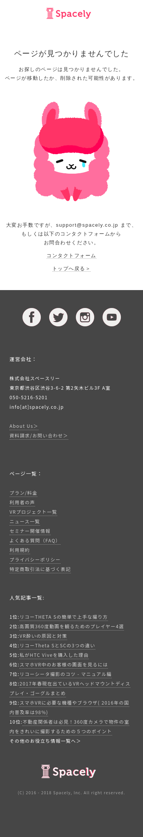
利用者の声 (22, 502)
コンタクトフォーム (71, 255)
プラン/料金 (23, 492)
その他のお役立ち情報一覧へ (43, 740)
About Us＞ (24, 426)
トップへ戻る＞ (71, 268)
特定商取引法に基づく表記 (40, 569)
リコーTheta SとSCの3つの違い (57, 645)
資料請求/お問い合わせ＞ (39, 435)
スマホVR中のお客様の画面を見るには (63, 664)
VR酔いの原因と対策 (43, 635)
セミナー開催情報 (30, 530)
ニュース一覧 (25, 521)
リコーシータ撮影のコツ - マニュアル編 (65, 674)
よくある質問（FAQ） (35, 540)
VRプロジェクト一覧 (33, 511)
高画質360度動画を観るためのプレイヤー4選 (71, 626)
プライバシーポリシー (35, 559)
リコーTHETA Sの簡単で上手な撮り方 (63, 616)
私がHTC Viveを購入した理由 (53, 655)
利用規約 (20, 550)
